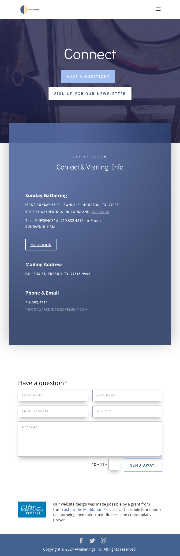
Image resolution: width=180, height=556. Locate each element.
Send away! (143, 465)
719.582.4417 (36, 302)
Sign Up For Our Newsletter (90, 93)
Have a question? (88, 76)
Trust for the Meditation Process (88, 509)
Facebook (40, 244)
